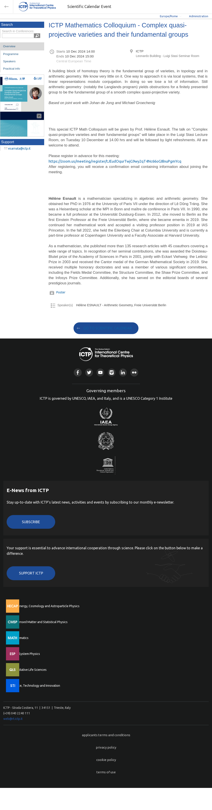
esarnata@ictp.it (19, 148)
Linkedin (123, 372)
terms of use (106, 772)
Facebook (77, 372)
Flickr (134, 372)
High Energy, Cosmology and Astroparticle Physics (45, 606)
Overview (9, 46)
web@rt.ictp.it (13, 719)
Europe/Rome (169, 16)
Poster (60, 292)
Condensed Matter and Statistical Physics (39, 622)
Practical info (11, 68)
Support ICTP (31, 573)
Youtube (100, 372)
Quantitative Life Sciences (29, 669)
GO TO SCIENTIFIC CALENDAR (107, 328)
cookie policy (106, 760)
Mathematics (19, 638)
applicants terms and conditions (106, 735)
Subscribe (31, 522)
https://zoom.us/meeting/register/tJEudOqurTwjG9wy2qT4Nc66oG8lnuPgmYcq (115, 161)
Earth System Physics (25, 654)
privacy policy (106, 747)
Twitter (89, 372)
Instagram (111, 372)
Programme (11, 54)
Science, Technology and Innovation (35, 685)
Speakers (9, 61)
